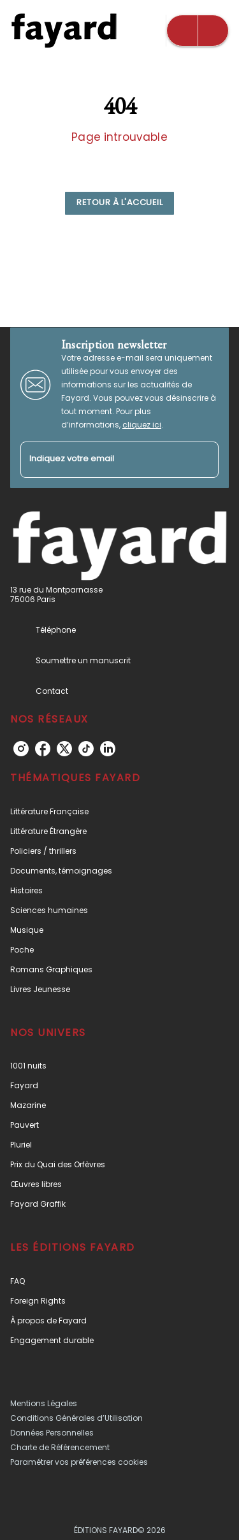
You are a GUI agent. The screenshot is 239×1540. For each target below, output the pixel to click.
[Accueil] (63, 30)
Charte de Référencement (60, 1447)
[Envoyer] (203, 460)
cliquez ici (141, 424)
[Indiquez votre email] (103, 460)
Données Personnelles (52, 1432)
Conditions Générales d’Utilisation (76, 1418)
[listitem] (21, 748)
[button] (119, 203)
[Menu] (197, 31)
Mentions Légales (43, 1403)
